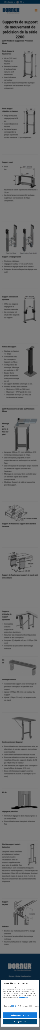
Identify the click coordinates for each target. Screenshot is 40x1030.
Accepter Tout (20, 1022)
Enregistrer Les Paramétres (20, 1015)
